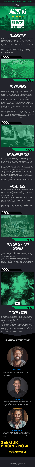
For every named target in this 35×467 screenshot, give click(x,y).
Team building (8, 458)
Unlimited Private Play (16, 458)
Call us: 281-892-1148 (8, 1)
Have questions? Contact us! (17, 452)
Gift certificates (25, 458)
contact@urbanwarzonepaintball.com (23, 1)
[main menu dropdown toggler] (2, 4)
